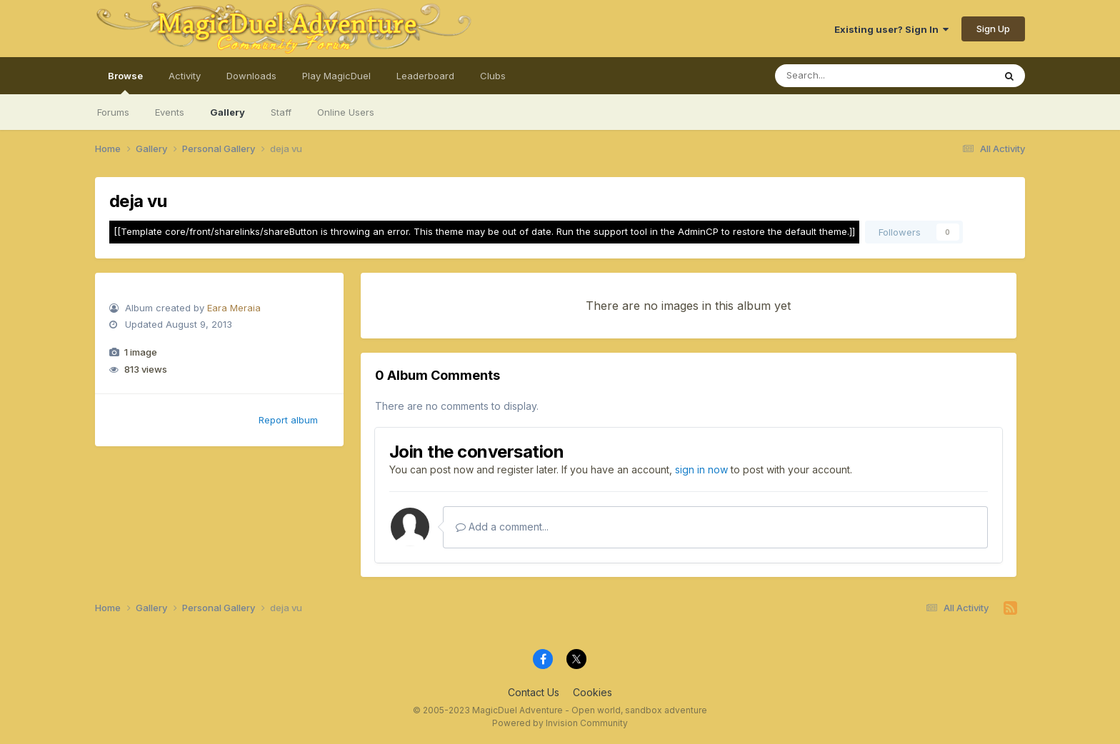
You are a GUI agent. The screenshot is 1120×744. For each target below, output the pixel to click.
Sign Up (993, 28)
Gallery (227, 112)
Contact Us (533, 692)
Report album (288, 420)
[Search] (845, 75)
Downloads (251, 75)
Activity (185, 75)
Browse (125, 82)
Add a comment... (502, 527)
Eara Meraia (234, 307)
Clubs (493, 75)
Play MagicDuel (336, 75)
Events (169, 112)
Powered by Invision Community (560, 723)
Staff (281, 112)
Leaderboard (425, 75)
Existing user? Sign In (891, 29)
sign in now (701, 469)
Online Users (345, 112)
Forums (113, 112)
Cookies (592, 692)
